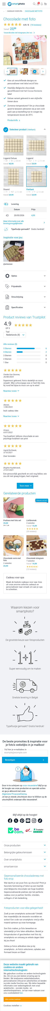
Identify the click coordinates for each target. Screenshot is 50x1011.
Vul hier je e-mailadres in (15, 749)
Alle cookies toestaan (13, 999)
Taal (7, 332)
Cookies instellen (13, 1005)
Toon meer (24, 486)
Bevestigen (10, 760)
